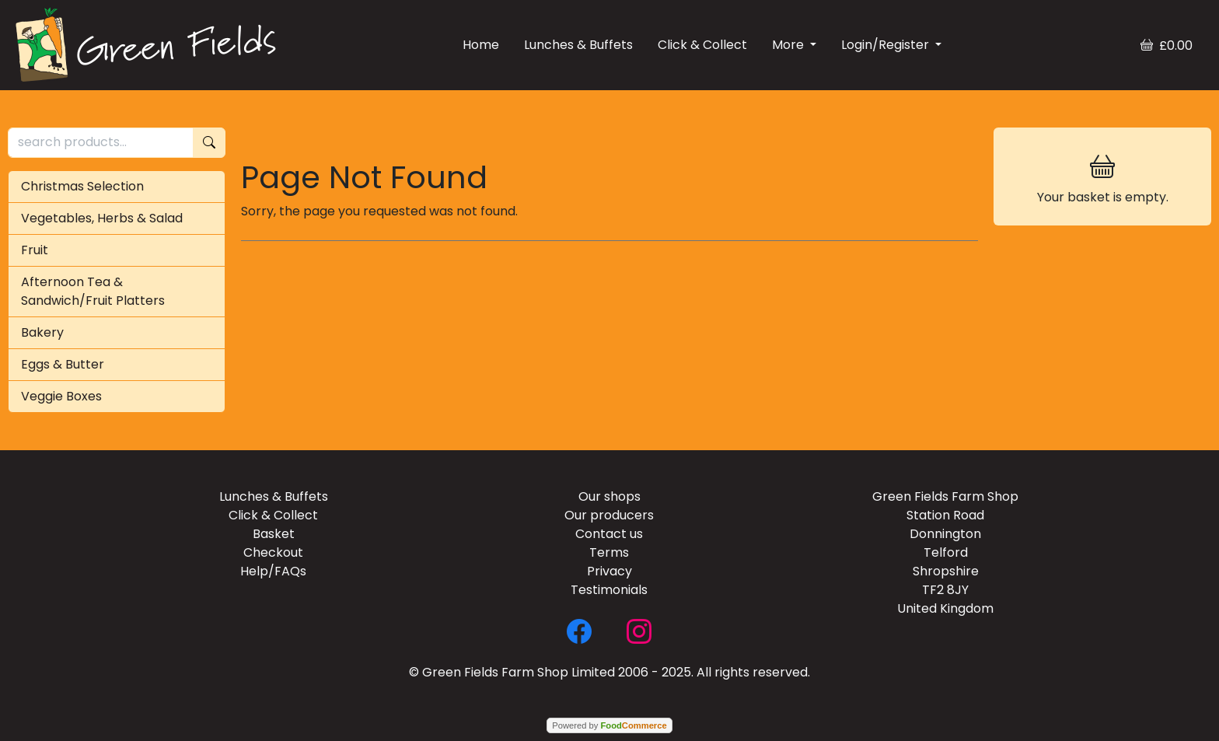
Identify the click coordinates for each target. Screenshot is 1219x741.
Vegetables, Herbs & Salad (102, 218)
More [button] (789, 45)
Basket (274, 534)
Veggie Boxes (61, 396)
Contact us (609, 534)
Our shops (609, 496)
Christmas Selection (82, 186)
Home (481, 45)
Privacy (609, 571)
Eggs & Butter (62, 364)
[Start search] (209, 143)
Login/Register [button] (886, 45)
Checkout (273, 552)
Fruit (34, 250)
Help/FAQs (273, 571)
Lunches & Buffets (578, 45)
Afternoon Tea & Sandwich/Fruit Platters (93, 291)
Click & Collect (702, 45)
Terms (609, 552)
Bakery (42, 332)
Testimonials (609, 590)
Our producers (609, 515)
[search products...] (101, 143)
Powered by (609, 725)
